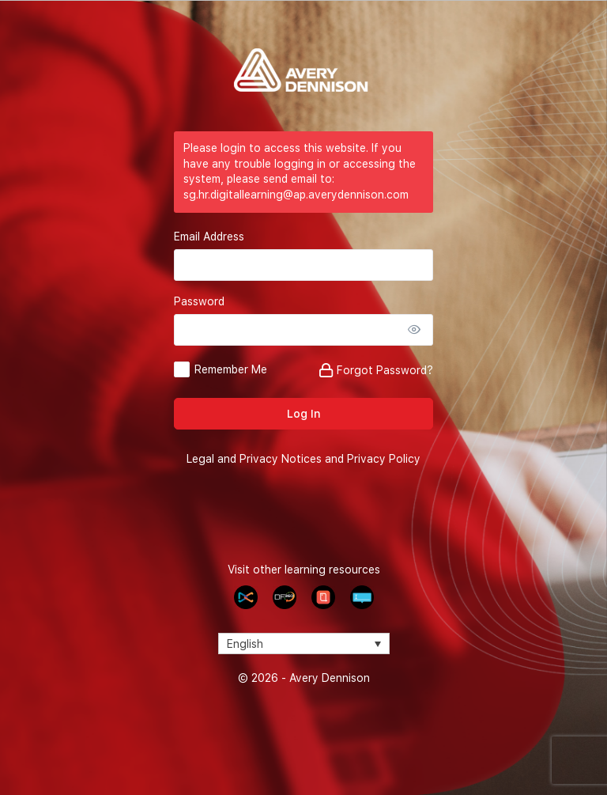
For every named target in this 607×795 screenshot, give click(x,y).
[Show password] (417, 330)
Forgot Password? (385, 370)
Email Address (209, 236)
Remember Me (230, 369)
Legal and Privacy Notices (254, 458)
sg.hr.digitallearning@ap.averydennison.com (296, 194)
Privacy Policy (383, 458)
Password (199, 301)
